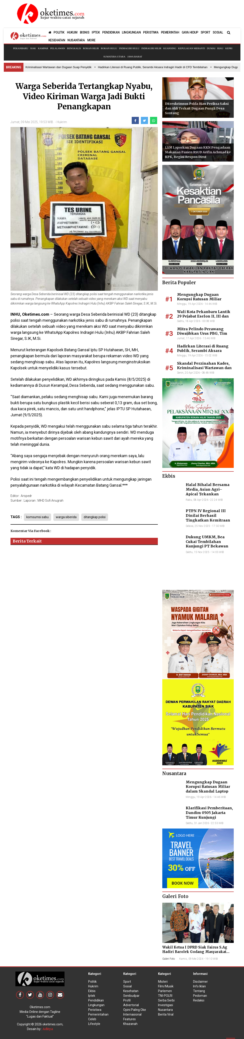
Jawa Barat (134, 56)
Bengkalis (74, 48)
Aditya (48, 1029)
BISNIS (85, 32)
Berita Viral (165, 1014)
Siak (33, 48)
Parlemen (165, 991)
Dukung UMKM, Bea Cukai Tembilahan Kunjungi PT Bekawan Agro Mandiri (207, 544)
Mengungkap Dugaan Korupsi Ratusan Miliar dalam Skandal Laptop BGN (203, 299)
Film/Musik (165, 986)
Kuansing (169, 48)
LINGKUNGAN (131, 32)
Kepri (228, 48)
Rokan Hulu (109, 48)
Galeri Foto (168, 958)
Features (129, 1019)
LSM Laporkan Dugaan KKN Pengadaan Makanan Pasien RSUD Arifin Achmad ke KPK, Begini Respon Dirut (198, 152)
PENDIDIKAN (110, 32)
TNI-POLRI (165, 995)
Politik (92, 981)
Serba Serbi (166, 1000)
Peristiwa (94, 1010)
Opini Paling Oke (134, 1010)
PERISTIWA (150, 32)
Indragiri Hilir (151, 48)
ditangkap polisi (95, 517)
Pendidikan (96, 1000)
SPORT (205, 32)
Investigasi (165, 1005)
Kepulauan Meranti (191, 48)
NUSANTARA (76, 40)
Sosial (127, 986)
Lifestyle (94, 1024)
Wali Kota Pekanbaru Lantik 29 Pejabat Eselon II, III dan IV (203, 316)
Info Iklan (199, 986)
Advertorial (131, 1005)
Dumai (211, 48)
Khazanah (130, 1024)
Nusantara (165, 1010)
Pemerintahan (98, 1014)
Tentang (199, 991)
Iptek (91, 995)
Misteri (163, 981)
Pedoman (200, 995)
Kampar (43, 48)
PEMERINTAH (170, 32)
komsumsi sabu (37, 517)
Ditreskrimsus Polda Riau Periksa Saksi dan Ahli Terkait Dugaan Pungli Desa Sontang (197, 108)
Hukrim (62, 122)
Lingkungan (96, 1005)
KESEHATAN (56, 40)
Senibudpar (131, 995)
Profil (127, 1000)
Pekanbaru (20, 48)
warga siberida (66, 517)
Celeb (92, 1019)
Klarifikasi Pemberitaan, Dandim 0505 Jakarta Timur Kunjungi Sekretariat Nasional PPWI (209, 817)
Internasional (132, 1014)
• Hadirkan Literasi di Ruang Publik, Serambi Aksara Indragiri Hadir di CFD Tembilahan (154, 67)
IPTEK (96, 32)
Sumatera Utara (114, 56)
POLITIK (59, 32)
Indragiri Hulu (129, 48)
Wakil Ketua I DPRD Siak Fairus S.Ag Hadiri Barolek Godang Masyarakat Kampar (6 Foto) (194, 951)
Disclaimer (200, 981)
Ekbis (92, 991)
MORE (91, 40)
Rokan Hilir (91, 48)
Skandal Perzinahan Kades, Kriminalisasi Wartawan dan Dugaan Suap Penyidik (204, 368)
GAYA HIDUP (190, 32)
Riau (220, 48)
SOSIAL (218, 32)
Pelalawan (57, 48)
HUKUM (72, 32)
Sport (127, 981)
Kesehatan (130, 991)
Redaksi (198, 1000)
